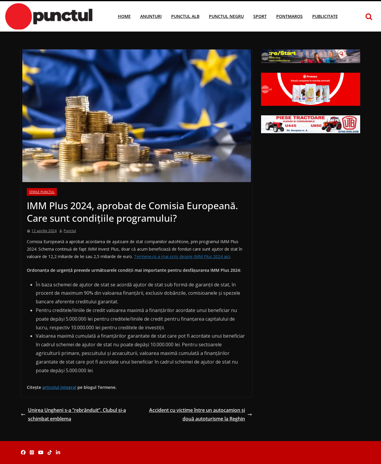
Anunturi (151, 16)
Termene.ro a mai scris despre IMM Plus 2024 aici (182, 256)
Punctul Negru (226, 16)
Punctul (70, 230)
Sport (260, 16)
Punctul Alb (185, 16)
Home (124, 16)
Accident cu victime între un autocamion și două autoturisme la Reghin (200, 414)
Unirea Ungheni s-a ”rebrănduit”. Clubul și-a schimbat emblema (73, 414)
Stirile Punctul (41, 192)
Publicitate (325, 16)
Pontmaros (289, 16)
